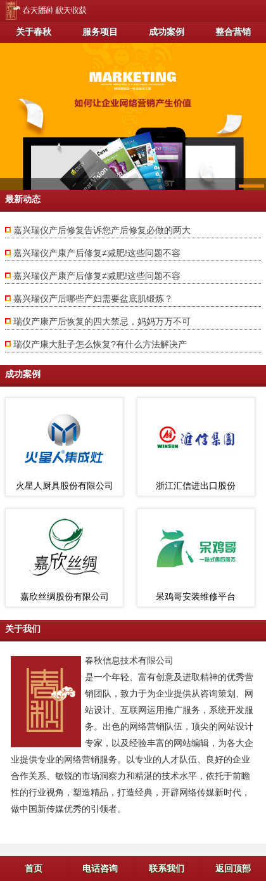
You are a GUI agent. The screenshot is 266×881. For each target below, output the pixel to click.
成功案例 (166, 32)
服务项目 (100, 32)
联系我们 (166, 868)
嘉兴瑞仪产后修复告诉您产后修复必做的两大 (102, 230)
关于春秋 (33, 32)
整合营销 (233, 32)
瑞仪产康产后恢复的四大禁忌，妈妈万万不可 (102, 321)
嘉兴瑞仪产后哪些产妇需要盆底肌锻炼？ (93, 298)
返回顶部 (233, 868)
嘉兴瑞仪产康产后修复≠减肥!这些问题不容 (96, 253)
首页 (33, 868)
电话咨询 (100, 868)
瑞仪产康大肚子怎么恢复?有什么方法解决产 (100, 344)
